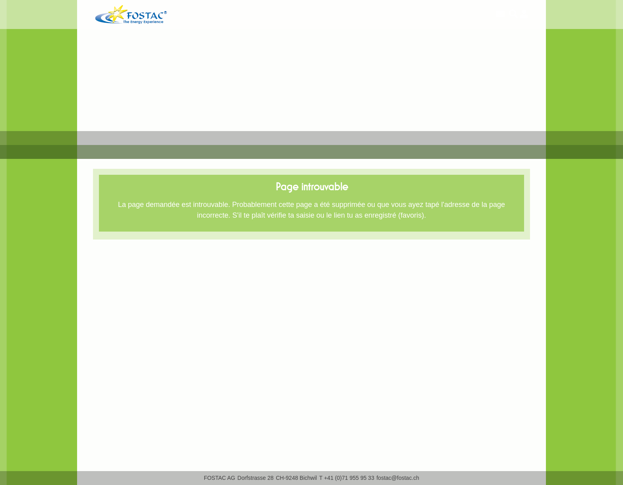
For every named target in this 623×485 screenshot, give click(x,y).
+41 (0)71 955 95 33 (349, 478)
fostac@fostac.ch (397, 478)
